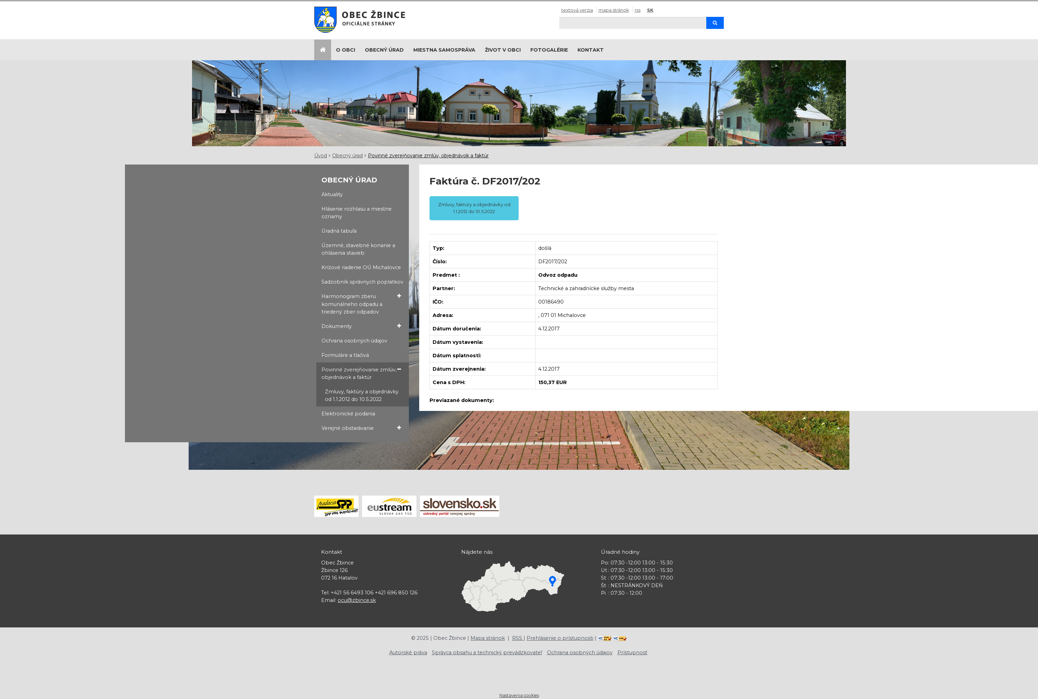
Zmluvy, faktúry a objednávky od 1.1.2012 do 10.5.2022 (362, 395)
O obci (345, 50)
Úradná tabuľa (339, 231)
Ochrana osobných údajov (354, 341)
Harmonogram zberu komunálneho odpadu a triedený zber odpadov (361, 304)
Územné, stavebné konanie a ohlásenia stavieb (358, 249)
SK (650, 10)
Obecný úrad (384, 50)
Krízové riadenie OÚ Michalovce (361, 267)
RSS (637, 10)
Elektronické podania (348, 414)
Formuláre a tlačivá (345, 355)
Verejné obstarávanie (361, 428)
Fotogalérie (549, 50)
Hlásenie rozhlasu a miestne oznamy (356, 213)
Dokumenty (361, 326)
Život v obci (503, 50)
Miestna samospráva (444, 50)
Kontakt (591, 50)
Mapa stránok (614, 10)
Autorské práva (408, 652)
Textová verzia (577, 10)
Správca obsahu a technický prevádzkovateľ (487, 652)
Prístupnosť (632, 652)
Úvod (320, 155)
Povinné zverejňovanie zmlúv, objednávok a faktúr (428, 155)
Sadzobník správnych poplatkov (362, 282)
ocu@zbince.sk (357, 600)
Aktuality (332, 194)
